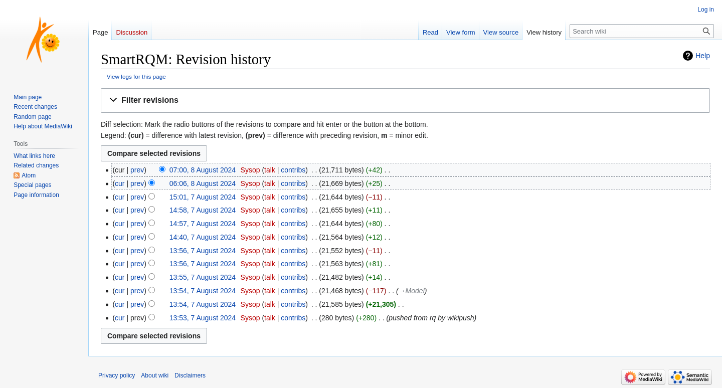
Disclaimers (190, 375)
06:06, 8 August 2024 (202, 183)
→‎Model (412, 291)
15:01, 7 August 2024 (202, 197)
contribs (293, 170)
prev (137, 170)
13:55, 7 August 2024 (202, 277)
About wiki (154, 375)
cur (119, 183)
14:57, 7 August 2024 (202, 224)
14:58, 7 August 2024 (202, 210)
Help (702, 56)
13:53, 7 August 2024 (202, 318)
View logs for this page (136, 76)
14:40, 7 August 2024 (202, 237)
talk (269, 170)
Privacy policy (116, 375)
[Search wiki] (642, 31)
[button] (405, 100)
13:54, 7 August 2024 (202, 291)
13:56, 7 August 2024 (202, 251)
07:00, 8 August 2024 (202, 170)
